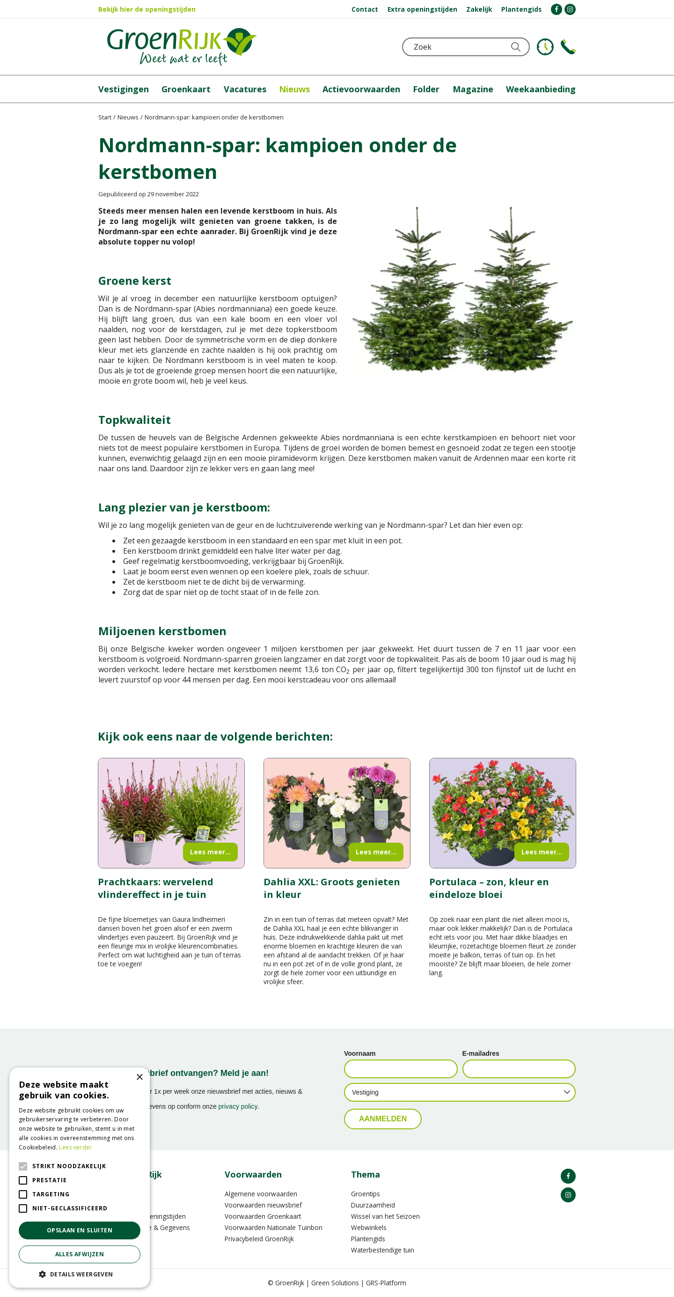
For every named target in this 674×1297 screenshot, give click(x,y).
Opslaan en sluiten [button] (79, 1230)
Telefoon (568, 46)
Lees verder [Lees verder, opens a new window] (75, 1147)
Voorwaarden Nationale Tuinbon (273, 1227)
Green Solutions (335, 1282)
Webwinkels (369, 1227)
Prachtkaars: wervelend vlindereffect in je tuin (155, 888)
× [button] (139, 1077)
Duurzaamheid (373, 1205)
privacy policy (238, 1106)
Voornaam (359, 1053)
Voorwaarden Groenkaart (263, 1216)
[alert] (79, 1177)
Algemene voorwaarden (261, 1193)
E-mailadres (480, 1053)
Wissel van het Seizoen (385, 1216)
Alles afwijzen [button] (79, 1254)
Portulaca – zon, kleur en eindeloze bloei (489, 888)
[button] (79, 1273)
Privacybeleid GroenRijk (259, 1238)
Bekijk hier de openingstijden (147, 9)
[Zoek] (466, 46)
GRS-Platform (386, 1282)
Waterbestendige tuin (382, 1249)
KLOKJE (545, 46)
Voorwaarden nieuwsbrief (263, 1205)
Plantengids (368, 1238)
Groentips (365, 1193)
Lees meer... (210, 851)
